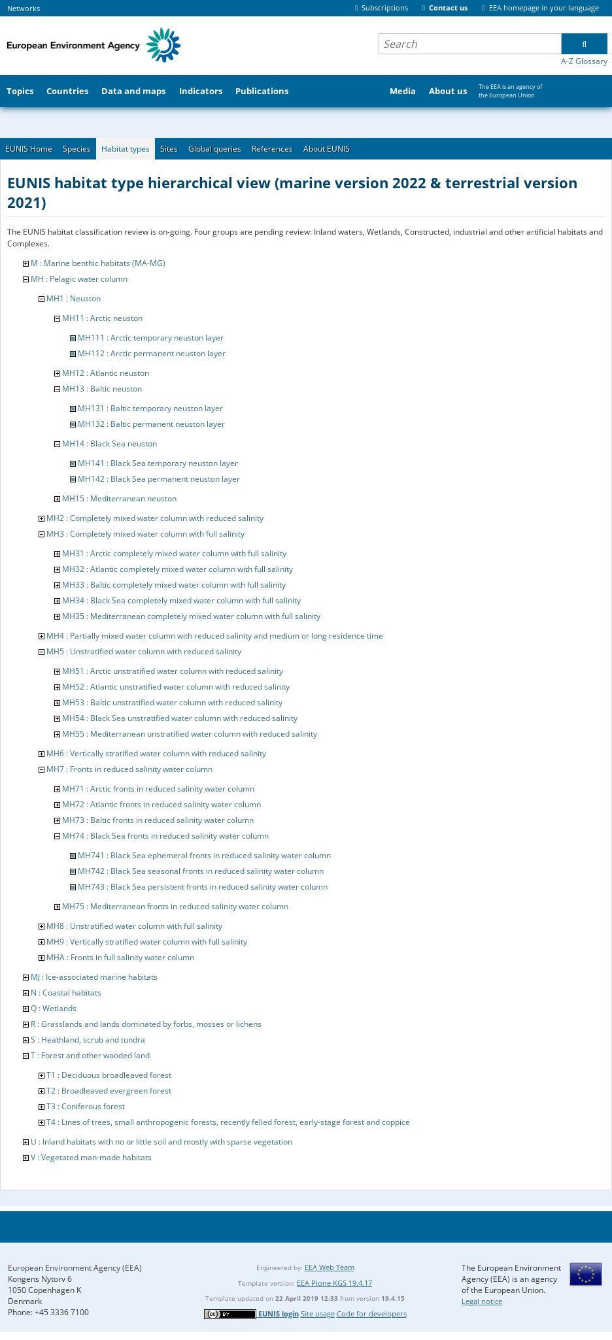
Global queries (214, 148)
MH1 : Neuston (73, 298)
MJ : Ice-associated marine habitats (94, 976)
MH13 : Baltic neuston (102, 388)
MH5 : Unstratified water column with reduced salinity (143, 651)
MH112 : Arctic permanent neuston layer (152, 353)
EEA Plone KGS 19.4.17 (334, 1283)
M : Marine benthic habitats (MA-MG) (98, 263)
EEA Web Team (329, 1267)
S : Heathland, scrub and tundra (88, 1039)
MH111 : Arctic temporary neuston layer (151, 337)
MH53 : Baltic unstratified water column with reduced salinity (172, 702)
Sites (169, 148)
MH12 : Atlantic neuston (105, 372)
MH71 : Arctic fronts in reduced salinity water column (158, 788)
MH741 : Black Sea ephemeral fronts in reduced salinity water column (204, 855)
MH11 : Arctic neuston (102, 318)
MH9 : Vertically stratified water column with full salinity (146, 941)
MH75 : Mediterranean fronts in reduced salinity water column (175, 906)
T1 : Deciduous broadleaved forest (108, 1074)
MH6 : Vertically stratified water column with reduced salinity (156, 753)
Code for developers (372, 1313)
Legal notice (482, 1301)
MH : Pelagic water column (79, 278)
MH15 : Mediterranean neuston (119, 498)
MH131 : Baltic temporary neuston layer (150, 408)
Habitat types (125, 148)
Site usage (318, 1313)
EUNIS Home (28, 148)
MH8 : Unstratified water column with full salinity (134, 925)
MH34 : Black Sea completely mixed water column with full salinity (181, 600)
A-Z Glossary (584, 61)
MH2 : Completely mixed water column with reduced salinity (155, 518)
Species (77, 148)
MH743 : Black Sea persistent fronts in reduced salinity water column (203, 886)
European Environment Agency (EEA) (75, 1267)
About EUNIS (326, 148)
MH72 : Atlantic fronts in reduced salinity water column (161, 804)
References (272, 148)
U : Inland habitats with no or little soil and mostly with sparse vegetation (161, 1141)
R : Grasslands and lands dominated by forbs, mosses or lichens (146, 1024)
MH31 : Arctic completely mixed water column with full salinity (174, 553)
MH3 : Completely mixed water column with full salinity (145, 533)
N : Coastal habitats (66, 992)
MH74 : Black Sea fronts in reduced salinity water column (165, 835)
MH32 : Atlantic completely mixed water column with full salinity (177, 569)
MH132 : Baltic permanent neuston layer (151, 423)
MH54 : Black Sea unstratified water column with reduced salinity (180, 718)
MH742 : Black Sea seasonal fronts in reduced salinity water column (201, 871)
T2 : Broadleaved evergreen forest (108, 1090)
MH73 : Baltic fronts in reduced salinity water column (158, 820)
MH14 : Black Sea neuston (109, 443)
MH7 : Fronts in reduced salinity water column (129, 769)
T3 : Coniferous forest (85, 1106)
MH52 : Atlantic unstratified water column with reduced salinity (176, 686)
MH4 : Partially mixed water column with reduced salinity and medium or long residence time (214, 635)
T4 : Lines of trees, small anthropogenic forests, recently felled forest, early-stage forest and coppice (228, 1122)
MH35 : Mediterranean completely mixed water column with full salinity (191, 616)
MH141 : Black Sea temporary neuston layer (158, 463)
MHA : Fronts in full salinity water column (120, 957)
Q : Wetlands (53, 1008)
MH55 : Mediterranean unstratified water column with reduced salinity (189, 733)
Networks (23, 8)
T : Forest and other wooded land (90, 1055)
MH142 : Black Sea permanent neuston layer (159, 478)
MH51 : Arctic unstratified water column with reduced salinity (172, 671)
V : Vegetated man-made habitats (91, 1157)
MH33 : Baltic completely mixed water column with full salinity (174, 584)
